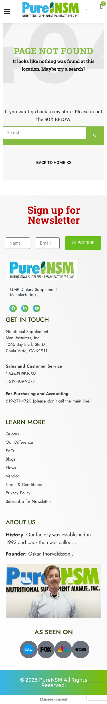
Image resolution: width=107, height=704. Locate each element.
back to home (53, 162)
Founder (15, 554)
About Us (21, 522)
